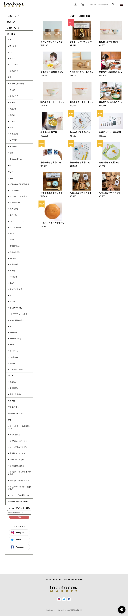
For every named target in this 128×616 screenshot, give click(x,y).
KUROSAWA (15, 203)
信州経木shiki (15, 246)
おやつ (10, 165)
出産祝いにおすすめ (18, 453)
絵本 (11, 128)
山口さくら (14, 351)
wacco (12, 363)
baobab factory (15, 339)
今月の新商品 (15, 435)
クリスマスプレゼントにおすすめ (19, 488)
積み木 (12, 115)
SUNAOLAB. (15, 252)
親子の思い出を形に (18, 460)
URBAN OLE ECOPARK (19, 184)
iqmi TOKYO (15, 190)
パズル (12, 121)
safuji (12, 234)
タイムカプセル (16, 159)
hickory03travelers (17, 320)
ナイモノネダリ (16, 289)
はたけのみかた (16, 308)
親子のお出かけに (17, 466)
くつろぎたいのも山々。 (19, 196)
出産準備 (11, 401)
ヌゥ (11, 295)
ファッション (13, 46)
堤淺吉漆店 (14, 264)
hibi (11, 326)
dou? (12, 283)
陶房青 (12, 271)
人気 (9, 39)
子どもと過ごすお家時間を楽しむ (19, 427)
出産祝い (13, 382)
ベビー (12, 52)
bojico (12, 345)
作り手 (10, 172)
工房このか (14, 209)
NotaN (12, 302)
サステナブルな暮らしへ (19, 495)
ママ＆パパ (14, 65)
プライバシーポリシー (53, 579)
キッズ (12, 58)
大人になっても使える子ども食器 (19, 473)
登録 (19, 517)
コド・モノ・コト (17, 221)
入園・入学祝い (16, 394)
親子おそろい (15, 71)
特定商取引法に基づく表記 (73, 579)
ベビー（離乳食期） (18, 84)
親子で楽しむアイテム (18, 441)
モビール (13, 146)
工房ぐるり (14, 215)
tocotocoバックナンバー (18, 502)
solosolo (13, 258)
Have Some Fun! (16, 369)
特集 (9, 420)
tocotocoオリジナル (16, 413)
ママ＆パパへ (13, 407)
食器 (9, 77)
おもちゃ (11, 102)
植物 (11, 153)
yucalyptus (14, 357)
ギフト (10, 375)
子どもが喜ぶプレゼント (19, 447)
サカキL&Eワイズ (17, 227)
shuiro (12, 240)
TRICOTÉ (13, 277)
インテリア (12, 140)
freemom (13, 332)
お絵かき (13, 109)
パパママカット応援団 (18, 314)
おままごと (14, 134)
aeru (11, 178)
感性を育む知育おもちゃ (19, 480)
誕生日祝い (14, 388)
